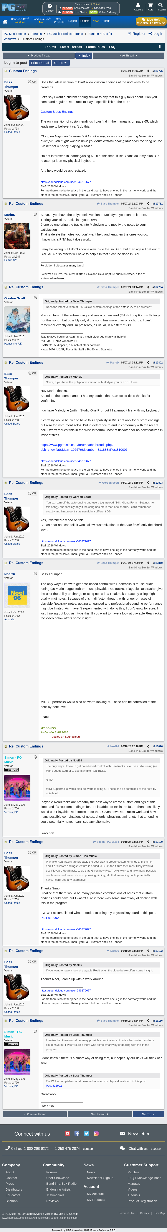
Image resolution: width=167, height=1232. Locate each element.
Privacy (144, 1213)
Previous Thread (38, 55)
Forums (36, 34)
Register (136, 34)
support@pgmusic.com (64, 1217)
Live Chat (79, 12)
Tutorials (134, 1195)
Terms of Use (127, 1213)
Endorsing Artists (58, 1189)
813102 (158, 950)
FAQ (112, 47)
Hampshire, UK (13, 343)
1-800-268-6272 (82, 8)
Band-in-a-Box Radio (61, 1183)
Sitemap (12, 1201)
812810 (158, 563)
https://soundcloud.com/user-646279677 (66, 182)
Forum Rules (95, 47)
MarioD (112, 362)
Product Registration (142, 1201)
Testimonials (55, 1195)
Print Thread (40, 63)
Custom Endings (23, 71)
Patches (133, 1172)
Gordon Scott (108, 482)
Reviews (52, 1201)
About (10, 1172)
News (91, 1172)
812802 (158, 362)
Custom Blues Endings (57, 111)
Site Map (160, 1213)
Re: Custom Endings (26, 203)
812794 (158, 287)
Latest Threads (71, 47)
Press (10, 1183)
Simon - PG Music (106, 841)
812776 (158, 71)
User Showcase (57, 1178)
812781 (158, 203)
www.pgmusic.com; (13, 1217)
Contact (11, 1178)
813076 (158, 746)
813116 (158, 1020)
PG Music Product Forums (65, 34)
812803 (158, 482)
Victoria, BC (11, 812)
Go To (61, 63)
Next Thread (129, 55)
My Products (96, 1199)
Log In (155, 34)
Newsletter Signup (100, 1178)
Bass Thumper (108, 203)
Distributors (14, 1189)
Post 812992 (50, 918)
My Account (95, 1194)
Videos (133, 1189)
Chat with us (138, 1148)
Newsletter (139, 1133)
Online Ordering (107, 12)
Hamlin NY (10, 260)
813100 (158, 841)
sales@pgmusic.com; (38, 1217)
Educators (13, 1195)
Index (84, 55)
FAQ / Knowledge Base (144, 1178)
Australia (9, 619)
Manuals (134, 1183)
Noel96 (112, 746)
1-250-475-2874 (102, 8)
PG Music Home (15, 34)
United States (12, 132)
